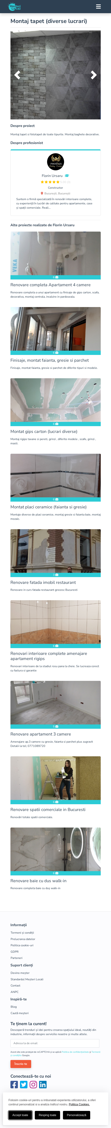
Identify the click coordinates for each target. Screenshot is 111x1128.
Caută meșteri (20, 1013)
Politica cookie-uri (22, 945)
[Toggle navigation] (98, 6)
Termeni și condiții (22, 933)
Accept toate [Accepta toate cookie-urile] (20, 1115)
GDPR (15, 952)
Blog (14, 1007)
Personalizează (76, 1115)
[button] (17, 74)
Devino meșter (20, 973)
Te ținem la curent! (28, 1023)
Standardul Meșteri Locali (27, 979)
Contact (15, 986)
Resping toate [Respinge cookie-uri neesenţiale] (47, 1115)
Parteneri (16, 958)
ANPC (15, 992)
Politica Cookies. (79, 1104)
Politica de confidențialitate (75, 1052)
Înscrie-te (21, 1064)
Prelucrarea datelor (23, 939)
